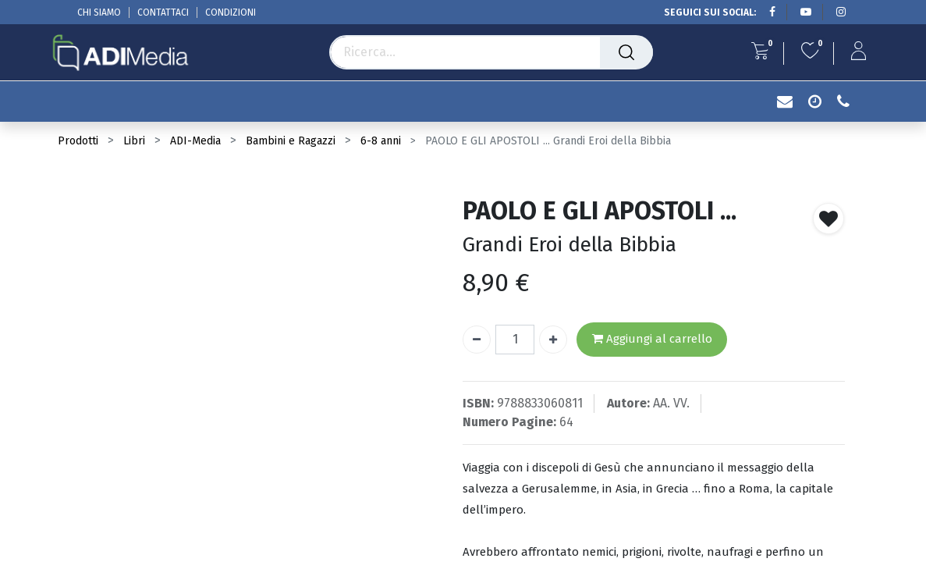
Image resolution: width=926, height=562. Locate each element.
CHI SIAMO (99, 12)
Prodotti (78, 141)
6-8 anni (380, 141)
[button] (828, 218)
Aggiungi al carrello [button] (652, 339)
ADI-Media (195, 141)
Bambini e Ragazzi (290, 141)
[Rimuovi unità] (477, 339)
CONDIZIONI (230, 12)
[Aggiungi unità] (553, 339)
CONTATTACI (163, 12)
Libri (134, 141)
